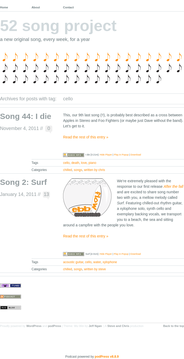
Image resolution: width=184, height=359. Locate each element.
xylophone (110, 262)
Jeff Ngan (95, 325)
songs (78, 170)
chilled (67, 170)
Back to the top (173, 325)
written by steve (95, 269)
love (84, 163)
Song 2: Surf (23, 182)
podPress (54, 325)
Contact (68, 7)
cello (66, 163)
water (97, 262)
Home (4, 7)
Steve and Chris (118, 325)
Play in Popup (121, 154)
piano (92, 163)
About (36, 7)
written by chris (94, 170)
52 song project (58, 25)
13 (46, 194)
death (75, 163)
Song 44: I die (25, 116)
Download (135, 154)
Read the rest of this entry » (85, 137)
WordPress (34, 325)
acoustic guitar (73, 262)
